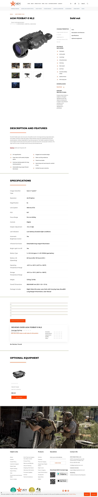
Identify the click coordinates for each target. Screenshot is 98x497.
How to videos (13, 479)
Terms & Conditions (28, 477)
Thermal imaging (15, 8)
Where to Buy (38, 3)
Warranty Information (29, 470)
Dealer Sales (13, 466)
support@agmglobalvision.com (77, 470)
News (43, 3)
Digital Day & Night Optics (27, 8)
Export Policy (13, 470)
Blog (46, 3)
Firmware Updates (28, 472)
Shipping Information (29, 467)
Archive (25, 474)
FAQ (11, 473)
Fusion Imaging (47, 8)
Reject (87, 494)
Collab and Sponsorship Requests (78, 474)
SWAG (83, 8)
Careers (12, 459)
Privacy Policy (27, 461)
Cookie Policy (13, 461)
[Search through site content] (83, 4)
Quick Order (19, 397)
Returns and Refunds (28, 463)
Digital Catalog (13, 468)
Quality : (47, 336)
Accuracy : (47, 331)
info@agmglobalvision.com (76, 465)
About (32, 3)
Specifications (75, 35)
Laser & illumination (58, 8)
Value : (46, 338)
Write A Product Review (17, 320)
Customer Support (53, 3)
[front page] (21, 490)
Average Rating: (16, 330)
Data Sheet (59, 87)
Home (29, 3)
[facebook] (66, 490)
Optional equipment (77, 38)
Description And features (78, 32)
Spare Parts (76, 8)
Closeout (60, 3)
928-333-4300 (76, 462)
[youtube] (63, 490)
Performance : (48, 333)
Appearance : (48, 335)
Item (73, 29)
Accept (94, 494)
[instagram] (68, 490)
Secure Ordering (27, 465)
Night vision (39, 8)
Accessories (68, 8)
